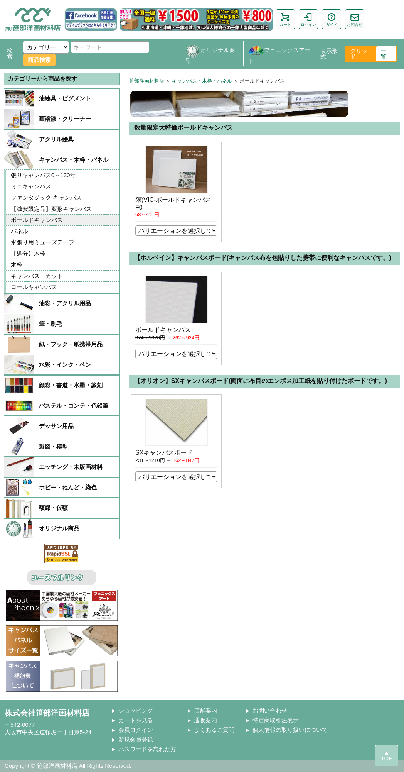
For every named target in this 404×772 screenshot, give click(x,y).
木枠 (16, 264)
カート (285, 19)
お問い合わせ (269, 710)
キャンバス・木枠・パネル (202, 81)
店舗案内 (205, 710)
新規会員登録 (135, 739)
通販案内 (205, 720)
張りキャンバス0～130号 (43, 175)
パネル (19, 231)
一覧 (384, 53)
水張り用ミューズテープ (42, 242)
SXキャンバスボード (164, 452)
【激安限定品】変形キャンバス (51, 208)
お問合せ (354, 19)
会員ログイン (135, 729)
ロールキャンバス (34, 287)
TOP (387, 758)
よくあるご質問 (214, 729)
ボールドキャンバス (37, 220)
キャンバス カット (37, 276)
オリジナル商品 (210, 54)
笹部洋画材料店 (146, 81)
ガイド (331, 19)
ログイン (308, 19)
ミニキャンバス (31, 186)
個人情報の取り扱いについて (290, 729)
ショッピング (135, 710)
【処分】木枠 (28, 253)
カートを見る (135, 720)
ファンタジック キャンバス (46, 197)
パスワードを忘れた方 (147, 749)
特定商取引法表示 (275, 720)
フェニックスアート (279, 54)
